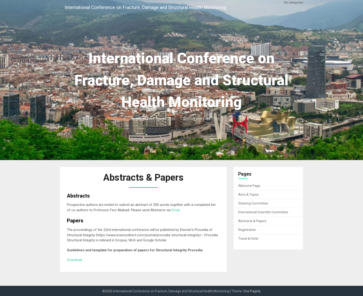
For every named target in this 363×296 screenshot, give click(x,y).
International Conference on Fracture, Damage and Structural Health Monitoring (145, 7)
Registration (247, 230)
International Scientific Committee (263, 212)
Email (176, 210)
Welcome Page (249, 186)
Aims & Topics (248, 194)
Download (74, 260)
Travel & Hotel (248, 238)
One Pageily (252, 291)
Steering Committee (253, 203)
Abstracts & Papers (252, 221)
